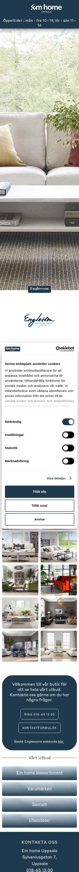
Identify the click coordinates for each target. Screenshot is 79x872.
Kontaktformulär (39, 728)
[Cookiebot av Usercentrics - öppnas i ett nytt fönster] (56, 349)
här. (61, 741)
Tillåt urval (39, 505)
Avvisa (40, 519)
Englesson (32, 741)
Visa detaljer (56, 478)
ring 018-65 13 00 (39, 714)
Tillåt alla (39, 491)
